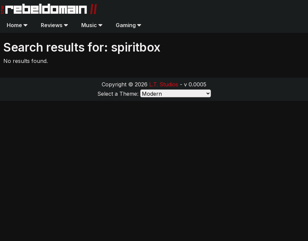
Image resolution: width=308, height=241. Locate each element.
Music (91, 25)
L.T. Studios (163, 84)
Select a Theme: (117, 93)
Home (17, 25)
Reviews (54, 25)
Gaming (128, 25)
